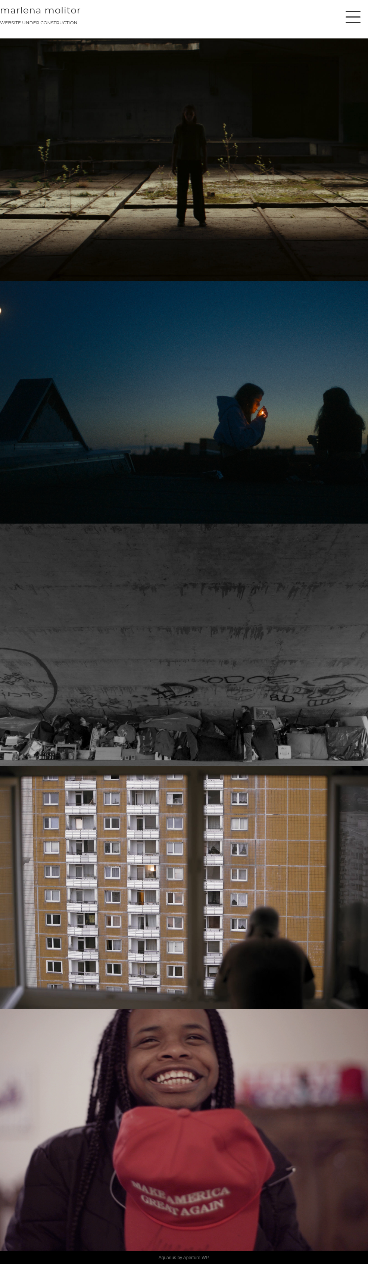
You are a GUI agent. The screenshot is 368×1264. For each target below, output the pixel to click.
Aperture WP (195, 1257)
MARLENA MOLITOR (40, 10)
